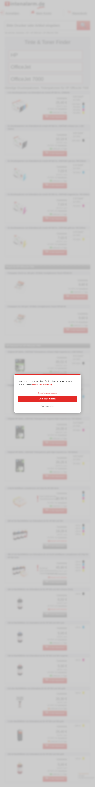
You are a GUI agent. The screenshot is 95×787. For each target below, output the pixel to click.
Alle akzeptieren (47, 399)
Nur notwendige (47, 406)
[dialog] (47, 393)
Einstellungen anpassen (47, 393)
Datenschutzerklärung (42, 384)
